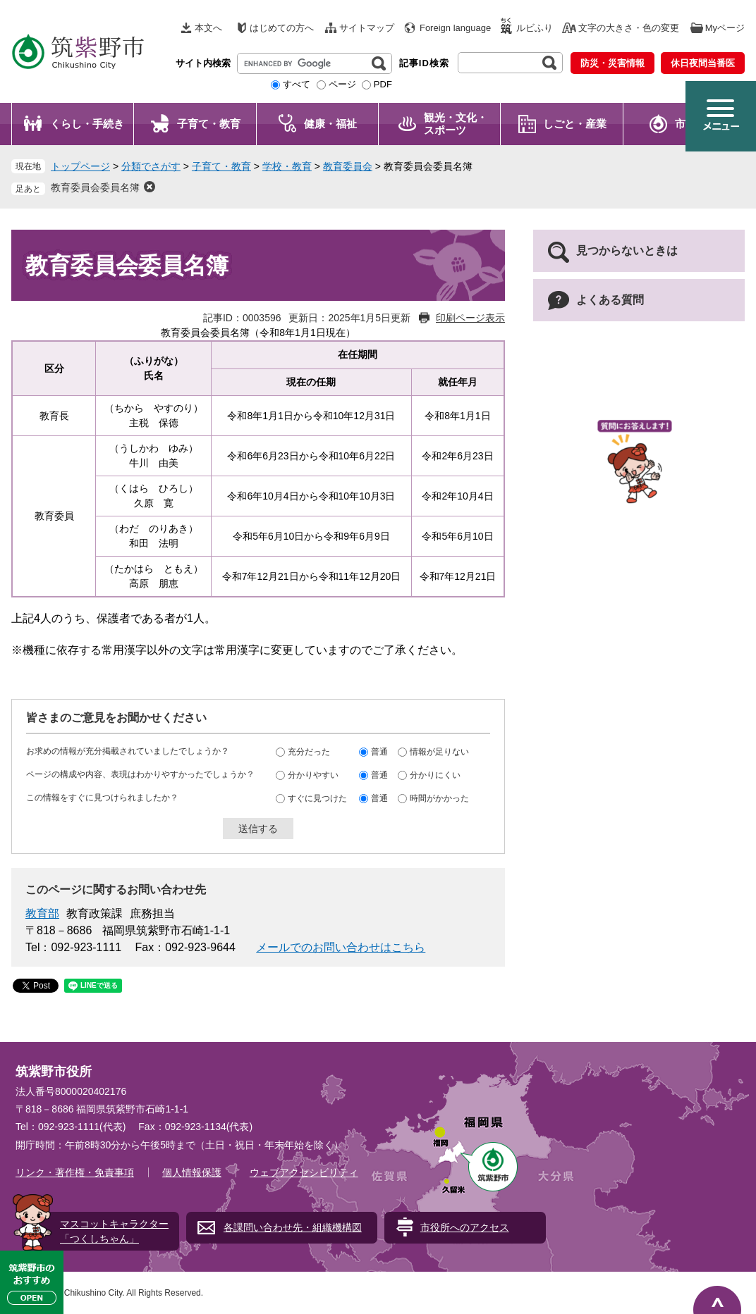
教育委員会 (347, 166)
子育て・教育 (208, 124)
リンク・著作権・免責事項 (75, 1172)
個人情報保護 (191, 1172)
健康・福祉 (330, 124)
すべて (296, 84)
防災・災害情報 (612, 63)
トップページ (80, 166)
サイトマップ (366, 28)
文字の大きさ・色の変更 (628, 28)
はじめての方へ (282, 28)
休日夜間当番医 (703, 63)
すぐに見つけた (317, 798)
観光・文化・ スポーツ (455, 123)
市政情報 (696, 124)
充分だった (309, 752)
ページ (342, 84)
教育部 (42, 913)
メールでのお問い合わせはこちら (340, 947)
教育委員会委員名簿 (95, 187)
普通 (379, 752)
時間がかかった (439, 798)
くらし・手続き (87, 124)
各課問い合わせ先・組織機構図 (293, 1227)
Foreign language (455, 28)
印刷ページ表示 (470, 317)
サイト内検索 (203, 63)
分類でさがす (151, 166)
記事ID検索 (424, 63)
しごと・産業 (574, 124)
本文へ (208, 28)
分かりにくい (435, 775)
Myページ (725, 28)
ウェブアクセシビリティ (304, 1172)
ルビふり (534, 28)
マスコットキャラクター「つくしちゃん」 (114, 1231)
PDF (383, 84)
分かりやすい (313, 775)
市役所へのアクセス (464, 1227)
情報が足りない (439, 752)
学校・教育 (287, 166)
